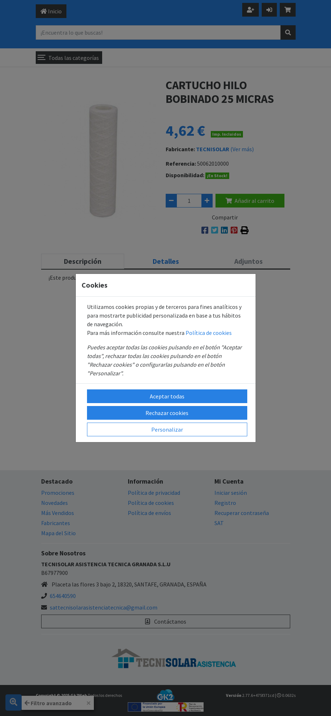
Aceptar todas (167, 396)
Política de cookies (209, 332)
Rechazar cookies (166, 412)
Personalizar (167, 429)
